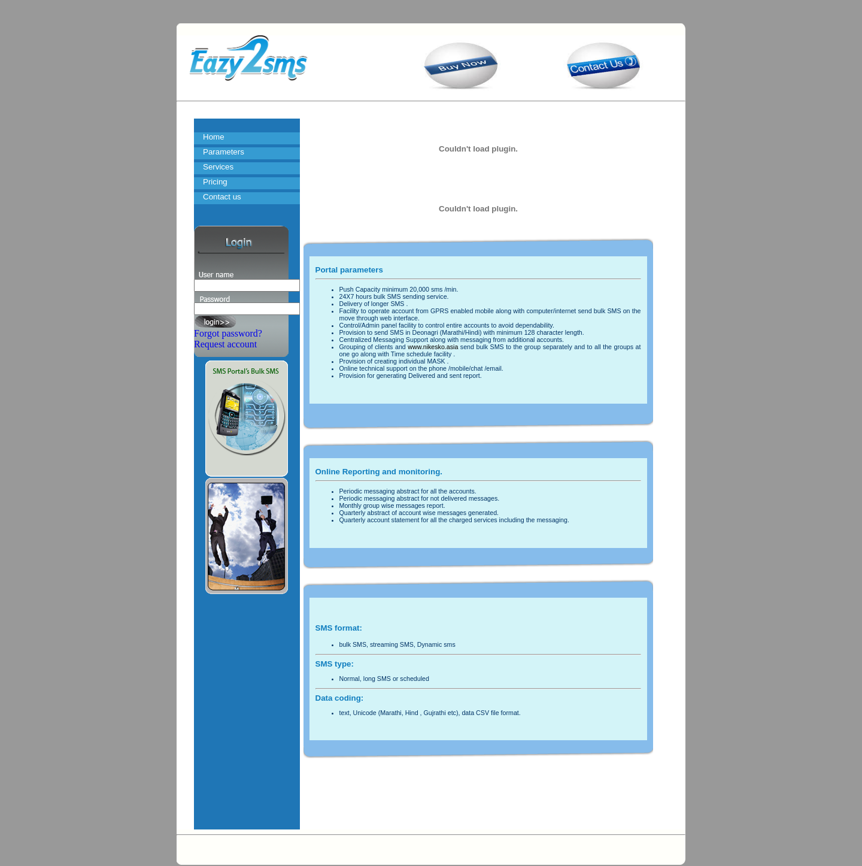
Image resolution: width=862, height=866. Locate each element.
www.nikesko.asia (433, 346)
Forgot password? (228, 333)
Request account (225, 344)
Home (213, 136)
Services (218, 166)
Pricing (215, 181)
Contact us (222, 196)
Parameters (223, 151)
